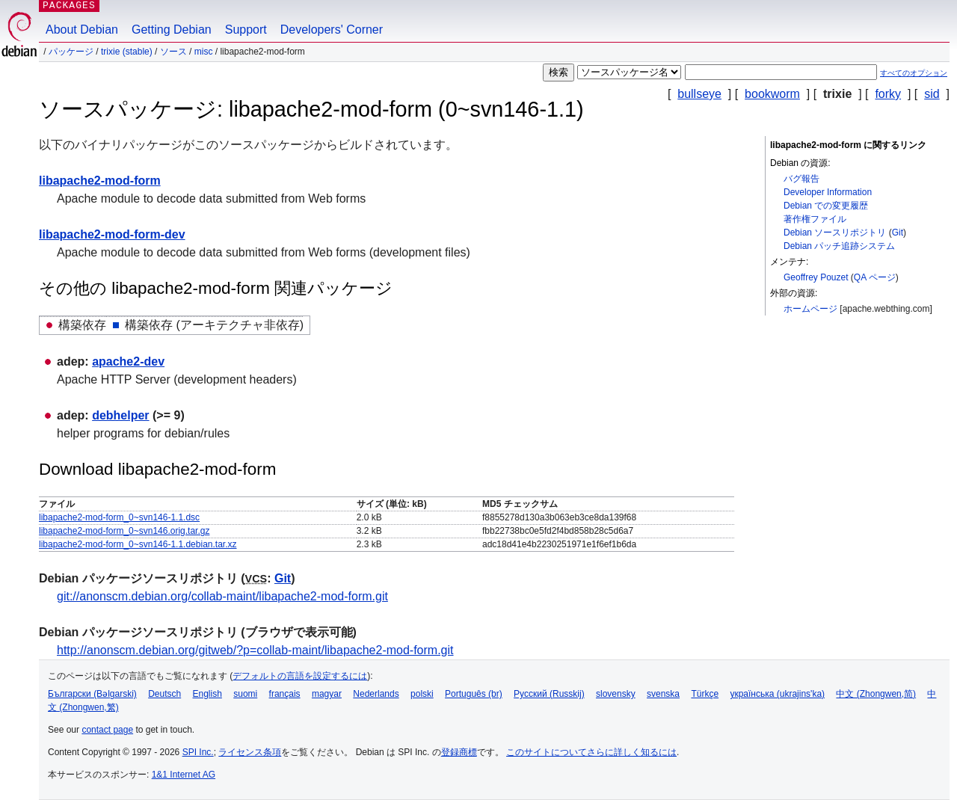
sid (931, 93)
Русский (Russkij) (549, 694)
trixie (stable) (127, 51)
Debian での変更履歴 (826, 205)
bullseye (699, 93)
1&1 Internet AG (183, 774)
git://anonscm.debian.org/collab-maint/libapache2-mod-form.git (222, 596)
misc (203, 51)
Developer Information (828, 192)
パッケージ (71, 51)
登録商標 (459, 752)
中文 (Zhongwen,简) (876, 694)
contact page (107, 729)
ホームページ (810, 309)
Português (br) (473, 694)
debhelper (120, 415)
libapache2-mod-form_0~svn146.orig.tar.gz (124, 531)
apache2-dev (128, 361)
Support (246, 29)
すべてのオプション (913, 73)
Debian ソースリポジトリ (835, 232)
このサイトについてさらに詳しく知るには (591, 752)
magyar (327, 694)
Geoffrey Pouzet (816, 277)
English (207, 694)
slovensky (616, 694)
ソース (173, 51)
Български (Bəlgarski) (92, 694)
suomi (245, 694)
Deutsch (164, 694)
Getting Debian (172, 29)
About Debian (82, 29)
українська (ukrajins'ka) (777, 694)
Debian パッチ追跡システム (839, 246)
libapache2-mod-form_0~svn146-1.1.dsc (119, 517)
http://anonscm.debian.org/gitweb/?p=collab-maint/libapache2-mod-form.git (255, 650)
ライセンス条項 (249, 752)
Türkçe (704, 694)
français (285, 694)
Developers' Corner (331, 29)
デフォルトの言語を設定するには (300, 676)
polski (422, 694)
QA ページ (875, 277)
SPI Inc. (198, 752)
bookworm (772, 93)
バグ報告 (801, 178)
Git (897, 232)
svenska (663, 694)
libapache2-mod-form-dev (112, 234)
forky (888, 93)
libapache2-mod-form (100, 180)
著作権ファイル (815, 219)
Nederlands (376, 694)
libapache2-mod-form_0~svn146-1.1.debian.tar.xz (138, 544)
